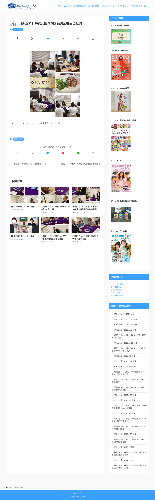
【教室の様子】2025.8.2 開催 (123, 356)
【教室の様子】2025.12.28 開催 (124, 319)
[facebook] (74, 493)
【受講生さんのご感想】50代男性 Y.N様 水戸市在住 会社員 (129, 427)
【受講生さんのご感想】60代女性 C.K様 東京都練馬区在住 (128, 388)
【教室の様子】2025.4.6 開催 (123, 400)
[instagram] (80, 493)
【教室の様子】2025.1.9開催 (123, 447)
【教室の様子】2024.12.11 (122, 460)
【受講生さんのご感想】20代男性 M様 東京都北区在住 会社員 (128, 373)
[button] (17, 38)
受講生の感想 (18, 29)
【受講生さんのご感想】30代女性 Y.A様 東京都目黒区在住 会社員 (129, 349)
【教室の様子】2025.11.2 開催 (124, 330)
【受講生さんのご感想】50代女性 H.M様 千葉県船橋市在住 (128, 440)
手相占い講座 (116, 290)
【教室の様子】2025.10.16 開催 (124, 343)
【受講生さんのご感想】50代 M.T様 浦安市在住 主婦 (129, 336)
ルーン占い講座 (117, 284)
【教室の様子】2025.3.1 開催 (123, 413)
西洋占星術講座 (117, 295)
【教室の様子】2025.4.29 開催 (124, 395)
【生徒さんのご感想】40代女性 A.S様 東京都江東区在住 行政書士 (129, 466)
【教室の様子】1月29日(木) (123, 314)
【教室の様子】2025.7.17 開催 (124, 361)
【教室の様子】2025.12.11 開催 (124, 325)
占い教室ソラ (116, 287)
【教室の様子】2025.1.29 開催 (124, 434)
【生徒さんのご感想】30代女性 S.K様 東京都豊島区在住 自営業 (129, 453)
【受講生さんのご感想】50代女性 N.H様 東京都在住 (128, 380)
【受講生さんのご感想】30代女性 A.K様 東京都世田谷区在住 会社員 (129, 407)
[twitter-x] (77, 493)
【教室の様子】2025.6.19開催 (124, 367)
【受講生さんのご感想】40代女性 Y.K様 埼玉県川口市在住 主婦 (129, 420)
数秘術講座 (115, 293)
